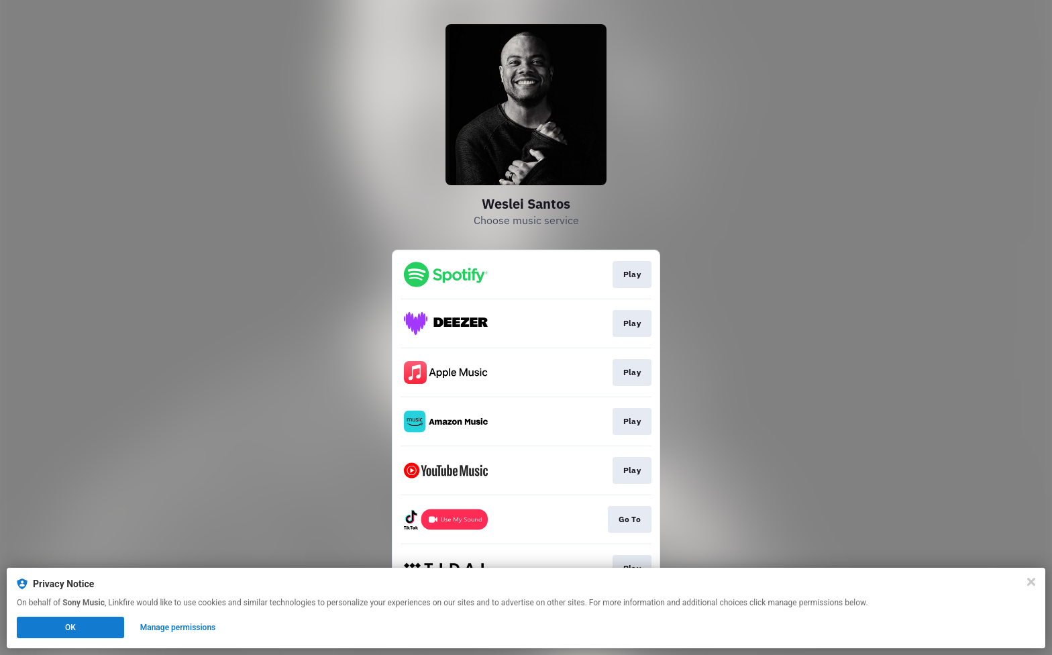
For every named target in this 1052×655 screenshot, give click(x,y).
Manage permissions (178, 627)
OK (70, 627)
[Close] (1031, 582)
